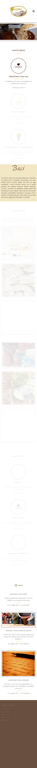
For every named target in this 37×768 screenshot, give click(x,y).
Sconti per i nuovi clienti (18, 594)
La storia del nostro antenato (18, 680)
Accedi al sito (17, 87)
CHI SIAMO (26, 197)
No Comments (25, 605)
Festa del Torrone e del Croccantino (18, 630)
